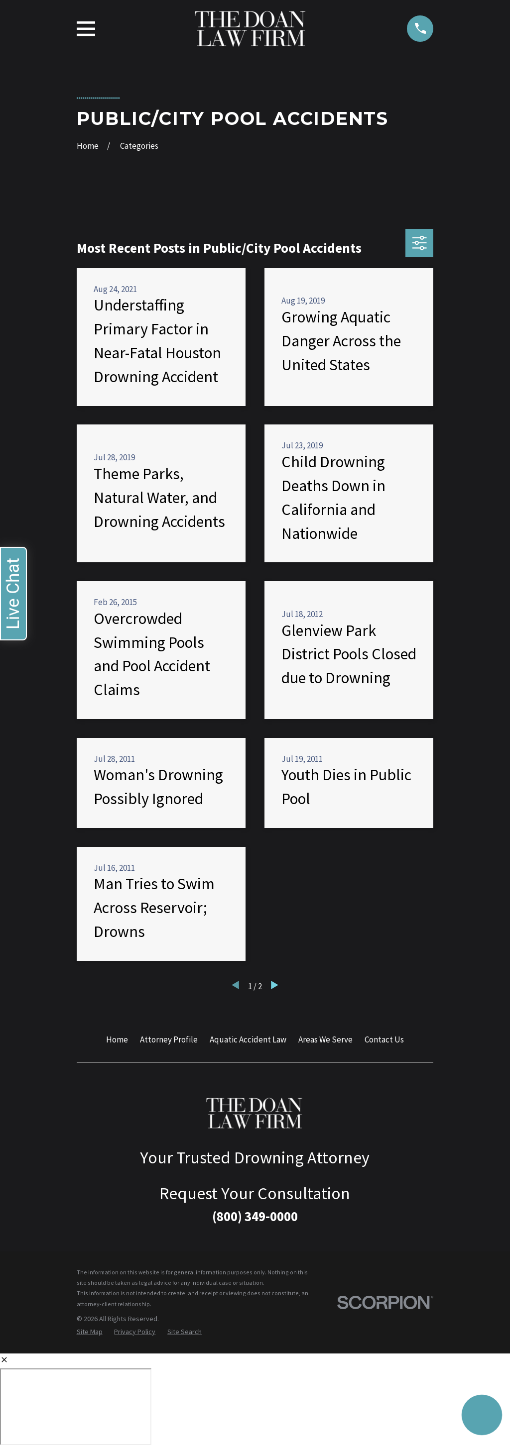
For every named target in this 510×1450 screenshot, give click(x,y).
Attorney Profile (169, 1039)
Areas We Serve (325, 1039)
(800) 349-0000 (255, 1216)
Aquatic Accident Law (248, 1039)
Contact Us (384, 1039)
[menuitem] (90, 1332)
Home (117, 1039)
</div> (75, 1406)
